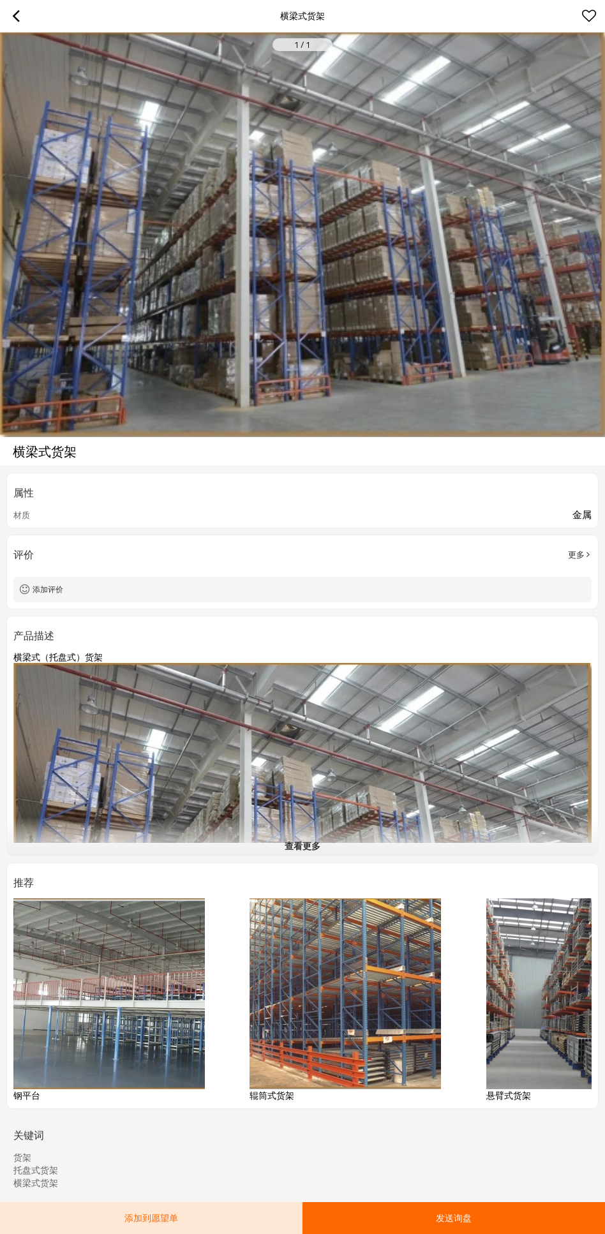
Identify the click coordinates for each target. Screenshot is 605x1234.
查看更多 (302, 845)
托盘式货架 (35, 1170)
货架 (22, 1157)
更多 (576, 554)
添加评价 (48, 589)
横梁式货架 (35, 1183)
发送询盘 (454, 1217)
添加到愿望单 (151, 1217)
